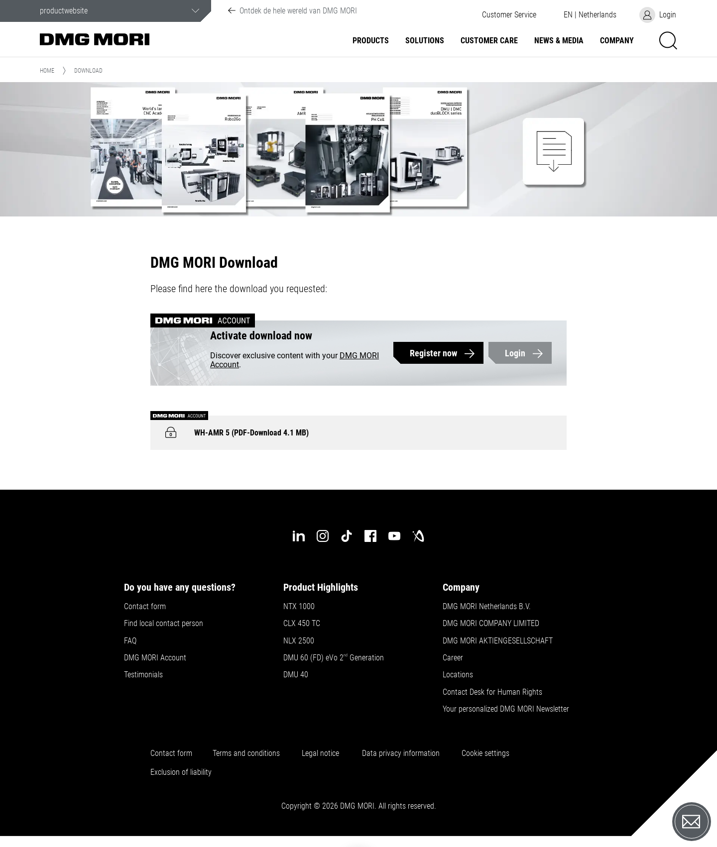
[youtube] (394, 536)
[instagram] (323, 536)
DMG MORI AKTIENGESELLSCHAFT (498, 640)
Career (453, 657)
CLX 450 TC (301, 623)
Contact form (145, 606)
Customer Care (489, 40)
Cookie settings (487, 753)
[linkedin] (299, 536)
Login (515, 353)
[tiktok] (347, 536)
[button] (509, 15)
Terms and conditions (246, 753)
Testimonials (143, 674)
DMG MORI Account (155, 657)
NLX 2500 (298, 640)
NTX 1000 (299, 606)
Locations (458, 674)
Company (617, 40)
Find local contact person (163, 623)
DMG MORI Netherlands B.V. (487, 606)
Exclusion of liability (181, 772)
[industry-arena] (418, 536)
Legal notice (320, 753)
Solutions (424, 40)
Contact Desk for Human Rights (492, 692)
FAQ (130, 640)
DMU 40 (295, 674)
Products (371, 40)
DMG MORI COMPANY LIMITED (491, 623)
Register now (433, 353)
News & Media (559, 40)
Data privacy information (401, 753)
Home (47, 70)
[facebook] (370, 536)
